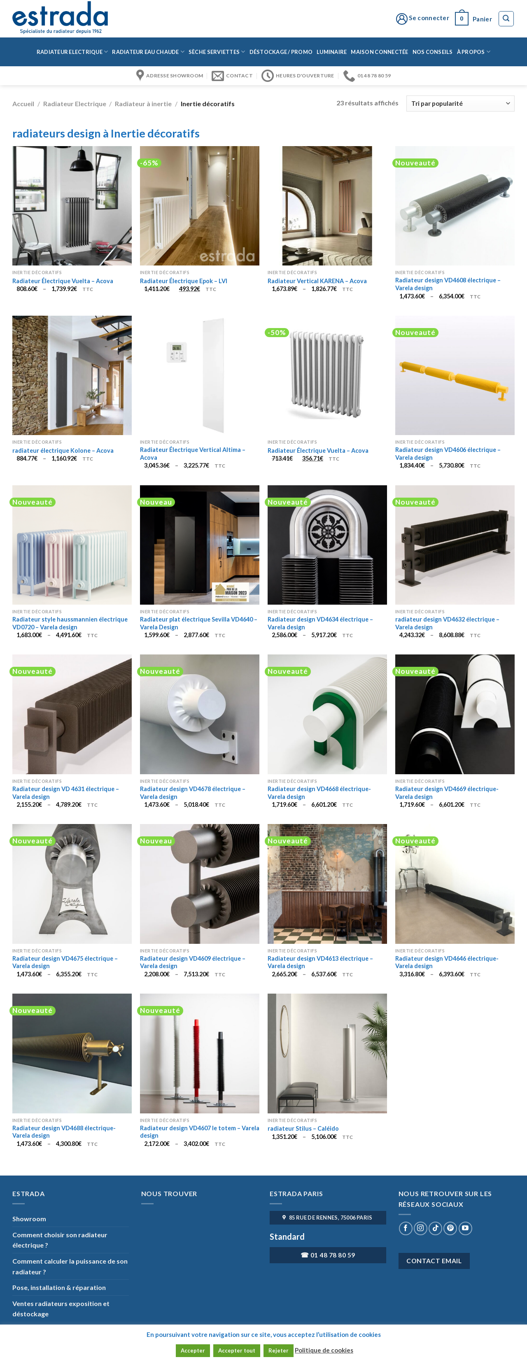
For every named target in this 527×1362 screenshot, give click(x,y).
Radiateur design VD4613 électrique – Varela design (320, 962)
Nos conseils (433, 52)
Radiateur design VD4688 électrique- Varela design (64, 1132)
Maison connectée (379, 52)
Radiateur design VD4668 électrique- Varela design (319, 792)
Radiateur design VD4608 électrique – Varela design (448, 284)
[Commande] (460, 103)
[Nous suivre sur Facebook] (406, 1228)
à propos (474, 52)
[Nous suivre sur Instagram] (420, 1228)
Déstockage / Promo (281, 52)
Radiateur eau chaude (148, 52)
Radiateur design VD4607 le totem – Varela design (199, 1132)
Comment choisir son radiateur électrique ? (59, 1240)
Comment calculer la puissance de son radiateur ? (70, 1266)
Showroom (29, 1218)
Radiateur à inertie (143, 103)
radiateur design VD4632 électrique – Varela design (447, 623)
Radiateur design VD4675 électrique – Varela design (65, 962)
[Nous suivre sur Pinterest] (450, 1228)
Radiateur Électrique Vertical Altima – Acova (192, 453)
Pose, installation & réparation (59, 1287)
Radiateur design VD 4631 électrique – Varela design (65, 792)
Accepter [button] (193, 1350)
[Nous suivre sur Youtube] (465, 1228)
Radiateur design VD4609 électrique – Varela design (192, 962)
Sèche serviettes (217, 52)
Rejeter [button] (278, 1350)
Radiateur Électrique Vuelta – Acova (62, 280)
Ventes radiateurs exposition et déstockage (61, 1308)
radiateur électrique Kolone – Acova (63, 450)
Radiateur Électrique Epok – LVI (183, 280)
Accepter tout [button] (236, 1350)
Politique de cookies (324, 1350)
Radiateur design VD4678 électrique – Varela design (192, 792)
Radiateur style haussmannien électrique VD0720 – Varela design (70, 623)
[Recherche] (506, 19)
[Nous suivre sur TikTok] (435, 1228)
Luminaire (332, 52)
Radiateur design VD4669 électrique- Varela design (447, 792)
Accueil (23, 103)
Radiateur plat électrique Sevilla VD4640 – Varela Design (198, 623)
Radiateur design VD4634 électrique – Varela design (320, 623)
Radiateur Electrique (72, 52)
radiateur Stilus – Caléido (303, 1128)
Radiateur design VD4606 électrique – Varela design (448, 453)
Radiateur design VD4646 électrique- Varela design (447, 962)
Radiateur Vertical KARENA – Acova (317, 280)
